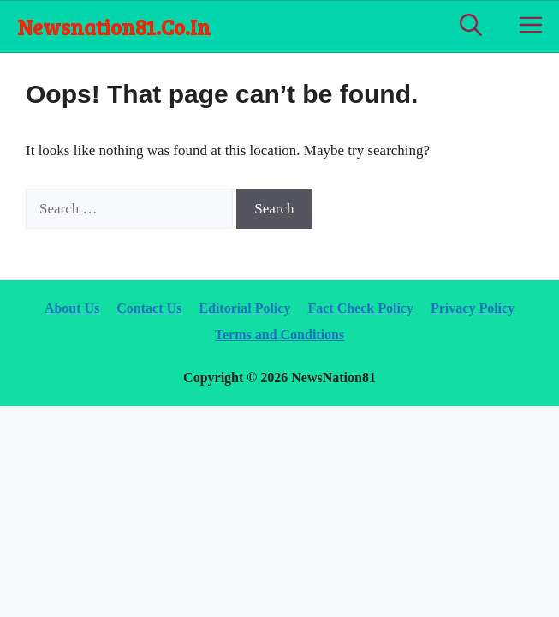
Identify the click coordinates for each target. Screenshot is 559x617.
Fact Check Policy (360, 308)
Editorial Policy (244, 308)
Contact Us (148, 308)
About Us (72, 308)
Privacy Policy (472, 308)
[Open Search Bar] (471, 26)
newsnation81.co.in (114, 26)
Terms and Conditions (279, 334)
